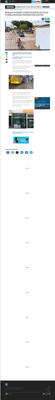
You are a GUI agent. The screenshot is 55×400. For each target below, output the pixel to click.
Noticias (16, 9)
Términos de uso (48, 390)
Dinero (20, 387)
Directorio (49, 391)
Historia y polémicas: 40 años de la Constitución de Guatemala (42, 105)
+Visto (42, 65)
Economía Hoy (10, 387)
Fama (23, 387)
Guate (18, 387)
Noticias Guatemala (9, 9)
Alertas (20, 9)
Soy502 (6, 387)
